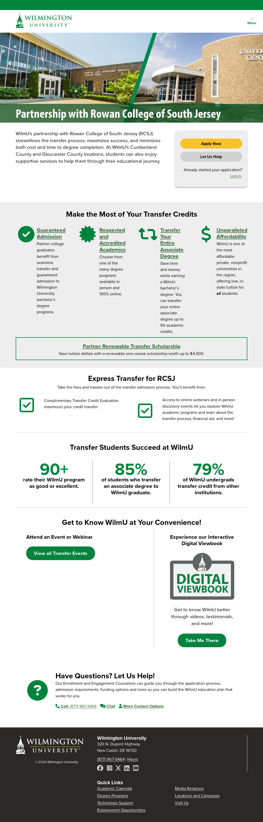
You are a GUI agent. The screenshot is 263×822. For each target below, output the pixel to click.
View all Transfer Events (60, 553)
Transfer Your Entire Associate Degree (172, 243)
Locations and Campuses (197, 796)
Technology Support (115, 803)
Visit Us (182, 803)
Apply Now (211, 144)
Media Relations (189, 788)
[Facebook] (100, 769)
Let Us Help (211, 157)
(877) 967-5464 (76, 706)
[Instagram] (110, 769)
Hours (132, 759)
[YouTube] (135, 769)
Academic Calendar (114, 788)
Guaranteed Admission (51, 233)
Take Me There (202, 640)
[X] (118, 769)
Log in (235, 176)
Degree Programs (112, 796)
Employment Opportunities (121, 810)
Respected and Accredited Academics (112, 239)
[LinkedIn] (127, 769)
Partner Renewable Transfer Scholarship (131, 346)
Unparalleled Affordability (232, 233)
